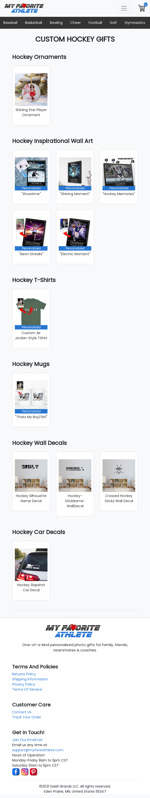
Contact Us (21, 712)
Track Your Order (26, 717)
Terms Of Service (27, 689)
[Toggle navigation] (124, 8)
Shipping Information (30, 679)
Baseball (10, 22)
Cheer (75, 22)
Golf (113, 22)
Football (95, 22)
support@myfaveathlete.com (37, 750)
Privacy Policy (23, 684)
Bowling (56, 22)
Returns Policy (24, 674)
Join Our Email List (27, 739)
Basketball (33, 22)
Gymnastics (135, 22)
